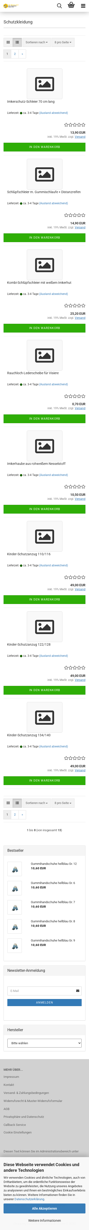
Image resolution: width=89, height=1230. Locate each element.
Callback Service (15, 1125)
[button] (8, 42)
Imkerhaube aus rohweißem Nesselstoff (36, 464)
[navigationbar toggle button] (83, 6)
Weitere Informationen (44, 1220)
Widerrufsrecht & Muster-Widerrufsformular (33, 1101)
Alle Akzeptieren (44, 1208)
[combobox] (37, 42)
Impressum (11, 1077)
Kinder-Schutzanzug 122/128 (29, 644)
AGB (6, 1109)
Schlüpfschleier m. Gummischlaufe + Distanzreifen (44, 192)
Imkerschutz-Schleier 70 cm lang (31, 101)
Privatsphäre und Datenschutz (24, 1117)
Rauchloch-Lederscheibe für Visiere (33, 373)
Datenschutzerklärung (29, 1199)
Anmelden (44, 1002)
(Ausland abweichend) (53, 113)
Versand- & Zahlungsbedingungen (26, 1093)
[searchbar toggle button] (59, 6)
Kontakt (9, 1085)
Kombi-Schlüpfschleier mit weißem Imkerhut (39, 282)
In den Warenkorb (44, 147)
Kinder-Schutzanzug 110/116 (29, 554)
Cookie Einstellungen (18, 1132)
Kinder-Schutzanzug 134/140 (29, 735)
